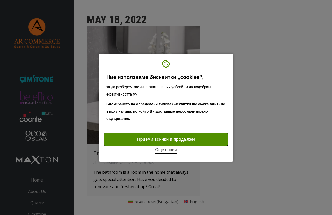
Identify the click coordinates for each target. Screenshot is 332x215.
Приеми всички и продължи (166, 139)
